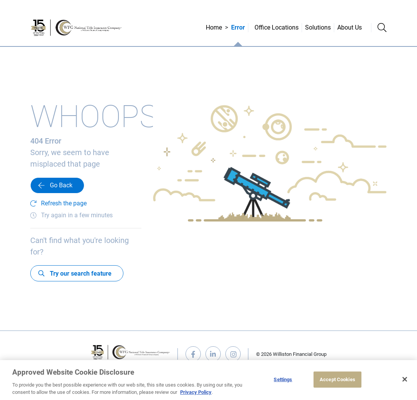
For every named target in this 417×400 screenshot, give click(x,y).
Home (214, 27)
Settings (283, 379)
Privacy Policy (196, 392)
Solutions (318, 27)
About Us (349, 27)
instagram (233, 354)
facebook (193, 354)
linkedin (213, 354)
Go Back (61, 185)
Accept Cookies (337, 379)
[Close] (404, 379)
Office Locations (276, 27)
